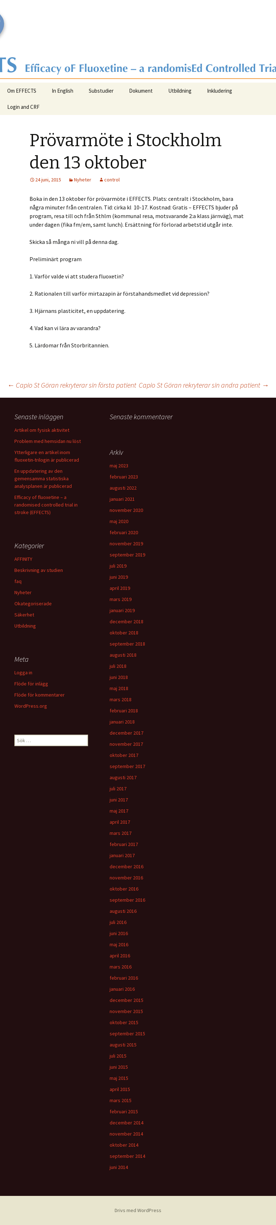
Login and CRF (23, 106)
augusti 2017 (123, 777)
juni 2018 (119, 677)
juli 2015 (118, 1056)
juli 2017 (118, 788)
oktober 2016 (124, 889)
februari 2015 (124, 1111)
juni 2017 (119, 799)
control (112, 179)
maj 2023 (119, 465)
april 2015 (120, 1089)
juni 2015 (119, 1067)
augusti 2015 (123, 1044)
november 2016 (126, 877)
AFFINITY (23, 559)
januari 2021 (122, 499)
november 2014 (126, 1134)
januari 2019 (122, 610)
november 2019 (126, 543)
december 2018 (126, 621)
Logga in (23, 672)
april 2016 (120, 955)
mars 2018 (121, 699)
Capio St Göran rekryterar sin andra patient (204, 384)
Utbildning (180, 90)
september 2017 (127, 766)
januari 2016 (122, 989)
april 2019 (120, 588)
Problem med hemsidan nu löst (47, 441)
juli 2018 (118, 666)
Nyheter (82, 179)
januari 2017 (122, 855)
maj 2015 (119, 1078)
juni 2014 (119, 1167)
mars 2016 (121, 966)
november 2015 (126, 1011)
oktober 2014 (124, 1145)
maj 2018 (119, 688)
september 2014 (127, 1156)
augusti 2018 (123, 655)
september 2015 (127, 1033)
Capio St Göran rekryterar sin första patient (71, 384)
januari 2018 (122, 721)
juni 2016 (119, 933)
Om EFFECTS (21, 90)
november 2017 (126, 744)
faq (18, 581)
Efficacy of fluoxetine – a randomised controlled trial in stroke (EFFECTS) (46, 505)
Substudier (101, 90)
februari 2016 (124, 978)
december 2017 (126, 733)
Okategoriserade (33, 603)
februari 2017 (124, 844)
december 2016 (126, 866)
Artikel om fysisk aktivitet (41, 430)
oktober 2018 (124, 632)
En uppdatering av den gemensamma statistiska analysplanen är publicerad (43, 478)
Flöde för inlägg (31, 683)
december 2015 (126, 1000)
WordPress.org (30, 706)
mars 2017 (121, 833)
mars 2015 (121, 1100)
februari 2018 (124, 710)
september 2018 (127, 644)
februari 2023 (124, 476)
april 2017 (120, 822)
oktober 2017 (124, 755)
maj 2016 (119, 944)
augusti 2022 (123, 488)
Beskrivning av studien (38, 570)
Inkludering (219, 90)
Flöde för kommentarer (39, 695)
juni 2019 (119, 577)
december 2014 (126, 1122)
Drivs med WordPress (138, 1210)
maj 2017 (119, 811)
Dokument (141, 90)
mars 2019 (121, 599)
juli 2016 (118, 922)
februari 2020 (124, 532)
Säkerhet (24, 614)
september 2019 (127, 554)
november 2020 (126, 510)
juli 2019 (118, 566)
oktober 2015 (124, 1022)
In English (62, 90)
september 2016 (127, 900)
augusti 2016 (123, 911)
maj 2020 (119, 521)
